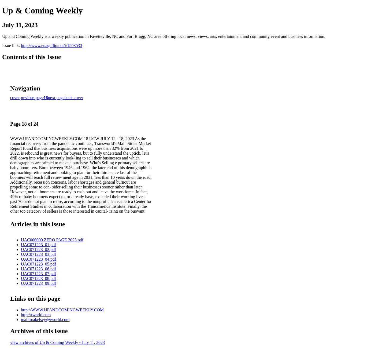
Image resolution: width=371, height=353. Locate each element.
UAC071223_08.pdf (38, 278)
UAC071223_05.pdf (38, 264)
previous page (32, 97)
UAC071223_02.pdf (38, 249)
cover (15, 97)
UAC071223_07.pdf (38, 273)
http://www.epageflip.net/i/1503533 (51, 45)
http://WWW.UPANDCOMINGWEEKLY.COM (62, 310)
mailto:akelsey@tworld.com (45, 319)
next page (56, 97)
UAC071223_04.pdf (38, 259)
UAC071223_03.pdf (38, 254)
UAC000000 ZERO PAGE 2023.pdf (52, 240)
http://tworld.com (36, 314)
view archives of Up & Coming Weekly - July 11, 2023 (57, 342)
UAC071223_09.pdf (38, 283)
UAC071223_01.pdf (38, 244)
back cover (74, 97)
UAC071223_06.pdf (38, 269)
